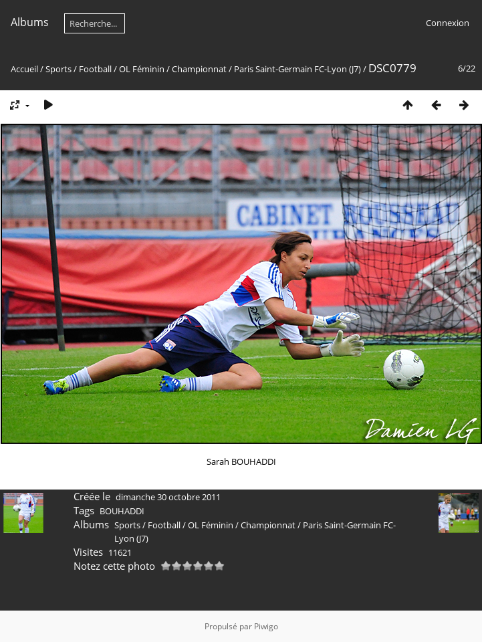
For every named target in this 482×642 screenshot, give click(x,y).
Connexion (447, 23)
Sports (58, 69)
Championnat (199, 69)
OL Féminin (141, 69)
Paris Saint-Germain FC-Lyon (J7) (298, 69)
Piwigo (266, 626)
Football (95, 69)
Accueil (24, 69)
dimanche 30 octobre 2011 (168, 497)
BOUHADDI (122, 511)
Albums (30, 22)
